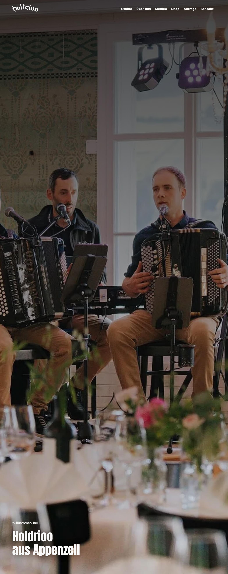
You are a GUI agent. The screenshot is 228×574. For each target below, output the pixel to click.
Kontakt (207, 9)
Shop (175, 9)
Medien (161, 9)
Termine (125, 9)
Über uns (143, 9)
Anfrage (190, 9)
